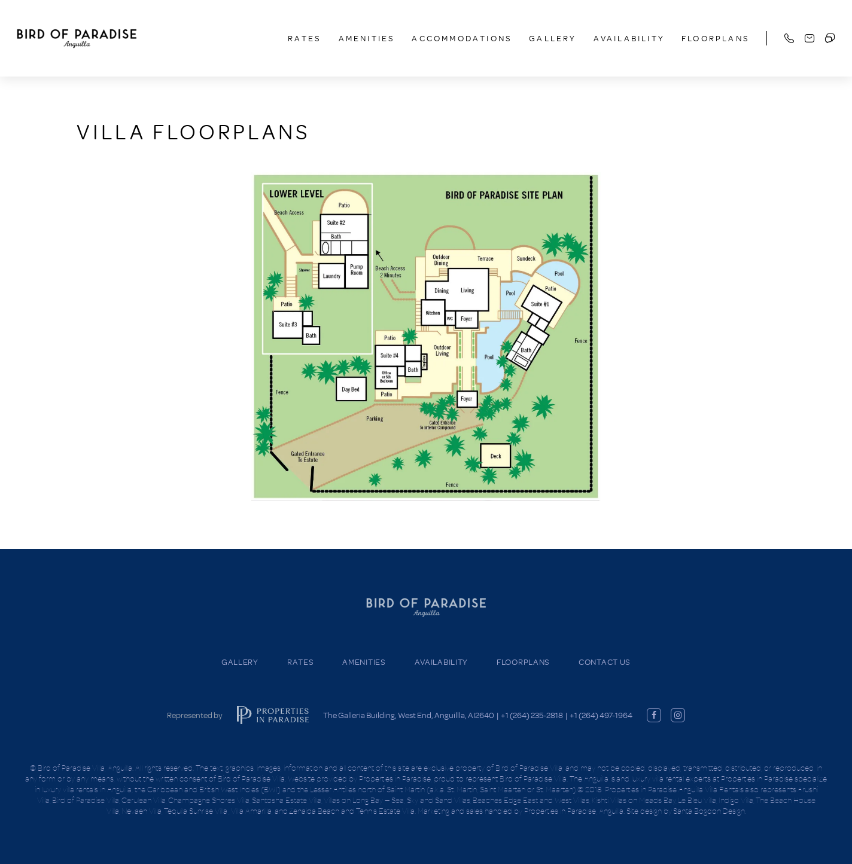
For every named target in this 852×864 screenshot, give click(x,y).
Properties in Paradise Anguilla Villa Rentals (674, 789)
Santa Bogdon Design (709, 811)
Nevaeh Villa (141, 811)
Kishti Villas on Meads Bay (633, 800)
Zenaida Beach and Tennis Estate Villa (352, 811)
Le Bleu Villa (697, 800)
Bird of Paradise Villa (85, 800)
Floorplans (715, 38)
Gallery (552, 38)
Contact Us (605, 662)
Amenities (367, 38)
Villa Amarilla (251, 811)
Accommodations (462, 38)
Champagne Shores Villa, (209, 800)
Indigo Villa (736, 800)
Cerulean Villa (143, 800)
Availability (629, 38)
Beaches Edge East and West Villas (531, 800)
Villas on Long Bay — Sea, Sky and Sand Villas (397, 800)
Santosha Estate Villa (286, 800)
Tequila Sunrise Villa (196, 811)
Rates (305, 38)
